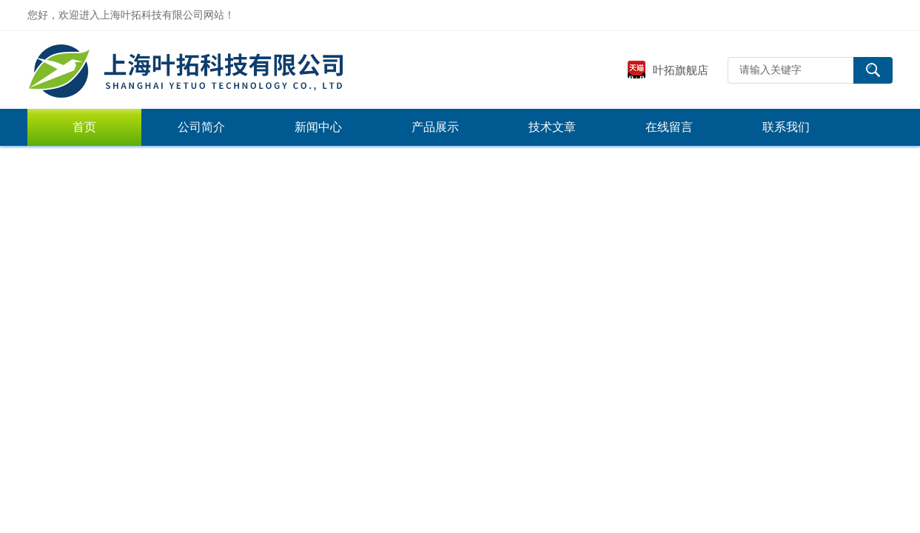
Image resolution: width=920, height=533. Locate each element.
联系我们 (786, 127)
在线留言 (669, 127)
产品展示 (435, 127)
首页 (84, 127)
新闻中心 (318, 127)
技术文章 (552, 127)
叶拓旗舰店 (667, 70)
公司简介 (201, 127)
